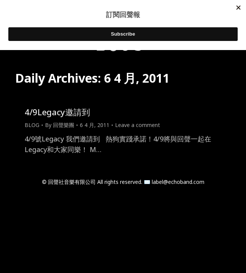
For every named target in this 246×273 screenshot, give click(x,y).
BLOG (32, 125)
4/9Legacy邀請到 (57, 112)
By (59, 125)
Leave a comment (137, 125)
